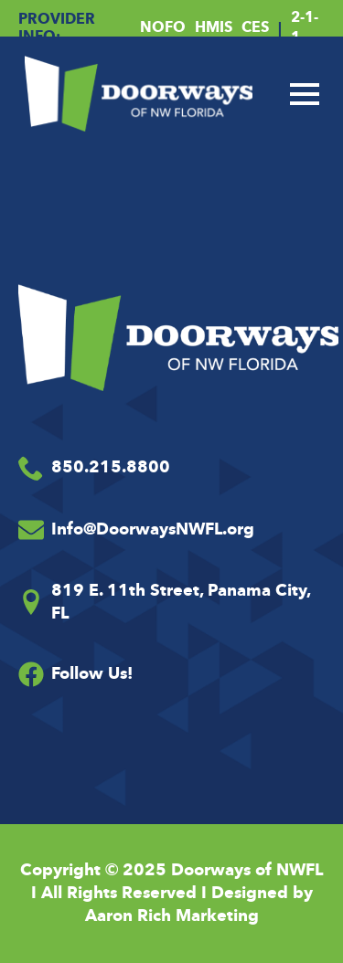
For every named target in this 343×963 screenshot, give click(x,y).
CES (255, 27)
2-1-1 (304, 27)
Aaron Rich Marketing (172, 915)
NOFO (163, 27)
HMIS (213, 27)
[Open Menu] (304, 94)
